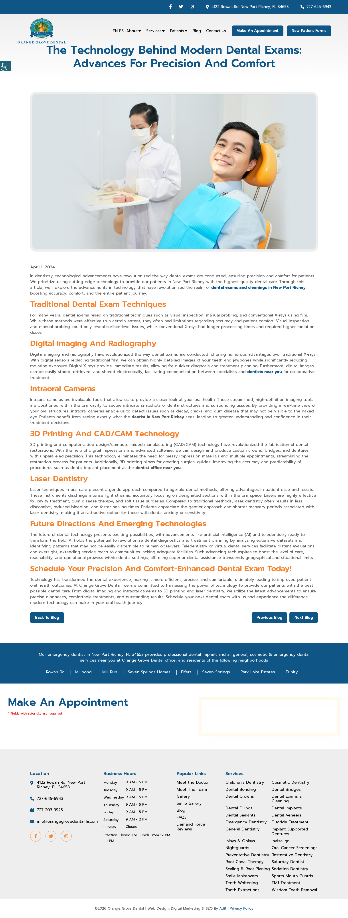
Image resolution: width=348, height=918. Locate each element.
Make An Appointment (257, 31)
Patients (176, 31)
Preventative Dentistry (247, 855)
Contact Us (215, 31)
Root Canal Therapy (244, 861)
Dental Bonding (240, 789)
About (130, 31)
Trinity (292, 672)
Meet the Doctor (193, 782)
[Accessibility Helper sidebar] (5, 66)
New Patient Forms (308, 31)
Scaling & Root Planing (247, 869)
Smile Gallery (189, 803)
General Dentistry (242, 829)
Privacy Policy (241, 908)
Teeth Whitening (241, 883)
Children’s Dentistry (244, 782)
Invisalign (281, 841)
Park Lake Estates (258, 672)
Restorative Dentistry (292, 855)
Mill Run (109, 672)
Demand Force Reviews (191, 827)
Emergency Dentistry (246, 822)
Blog (196, 31)
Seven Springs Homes (149, 672)
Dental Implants (287, 808)
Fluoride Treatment (290, 822)
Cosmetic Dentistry (290, 782)
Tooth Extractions (242, 890)
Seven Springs (216, 672)
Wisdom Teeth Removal (294, 890)
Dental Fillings (239, 808)
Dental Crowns (239, 796)
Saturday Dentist (288, 861)
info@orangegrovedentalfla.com (67, 821)
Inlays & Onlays (240, 841)
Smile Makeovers (241, 876)
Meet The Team (192, 789)
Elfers (186, 672)
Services (152, 31)
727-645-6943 (318, 6)
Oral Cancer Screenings (295, 848)
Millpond (83, 672)
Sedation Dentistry (290, 869)
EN (114, 31)
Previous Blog (269, 617)
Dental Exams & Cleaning (287, 798)
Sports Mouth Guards (292, 876)
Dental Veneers (286, 815)
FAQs (181, 817)
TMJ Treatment (286, 883)
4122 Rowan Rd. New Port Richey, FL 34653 (250, 6)
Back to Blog (47, 617)
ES (120, 31)
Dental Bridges (286, 789)
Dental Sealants (240, 815)
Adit (222, 908)
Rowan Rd (55, 672)
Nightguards (237, 848)
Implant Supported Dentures (290, 831)
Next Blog (303, 617)
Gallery (183, 796)
